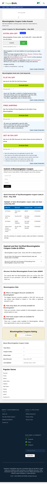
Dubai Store (6, 383)
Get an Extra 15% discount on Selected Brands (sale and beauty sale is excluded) (21, 258)
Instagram (30, 446)
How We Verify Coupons (8, 418)
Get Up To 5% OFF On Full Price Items (15, 81)
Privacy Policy (29, 418)
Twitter (29, 444)
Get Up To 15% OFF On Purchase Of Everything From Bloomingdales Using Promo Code (20, 264)
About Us (4, 415)
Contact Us (5, 424)
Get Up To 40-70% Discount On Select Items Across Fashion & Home (22, 140)
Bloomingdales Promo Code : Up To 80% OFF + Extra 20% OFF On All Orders (22, 38)
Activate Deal (23, 85)
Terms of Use (29, 421)
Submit (7, 186)
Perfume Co (6, 399)
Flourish (5, 375)
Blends (5, 393)
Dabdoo (5, 385)
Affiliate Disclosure (31, 415)
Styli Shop (6, 388)
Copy (23, 43)
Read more (5, 25)
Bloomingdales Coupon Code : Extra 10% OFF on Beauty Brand (21, 253)
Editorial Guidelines (7, 421)
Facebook (30, 441)
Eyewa (5, 391)
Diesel (5, 380)
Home (3, 7)
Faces (5, 377)
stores (7, 7)
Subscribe (30, 457)
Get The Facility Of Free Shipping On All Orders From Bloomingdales (19, 110)
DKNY (5, 396)
